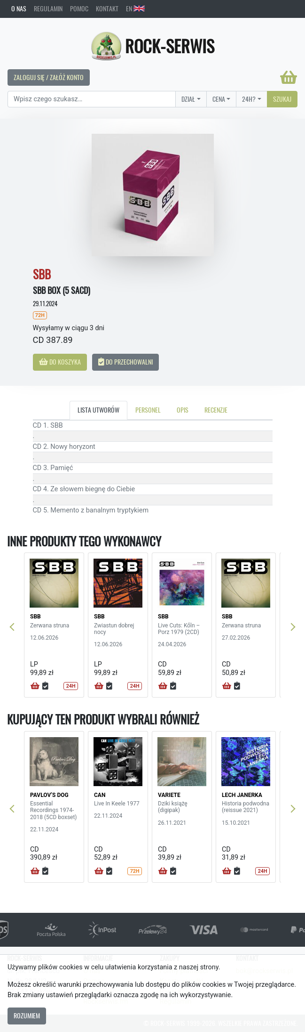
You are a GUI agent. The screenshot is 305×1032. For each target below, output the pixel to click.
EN (135, 8)
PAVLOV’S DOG (49, 795)
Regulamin (48, 8)
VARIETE (169, 795)
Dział (188, 99)
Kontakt (107, 8)
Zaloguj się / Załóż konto (49, 77)
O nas (18, 8)
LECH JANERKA (242, 795)
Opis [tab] (182, 409)
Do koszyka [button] (60, 361)
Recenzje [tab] (215, 409)
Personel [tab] (148, 409)
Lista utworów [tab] (98, 409)
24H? (249, 99)
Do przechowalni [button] (125, 361)
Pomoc (79, 8)
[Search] (92, 99)
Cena (218, 99)
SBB (35, 616)
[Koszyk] (288, 77)
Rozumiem (27, 1015)
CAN (99, 795)
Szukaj (282, 99)
